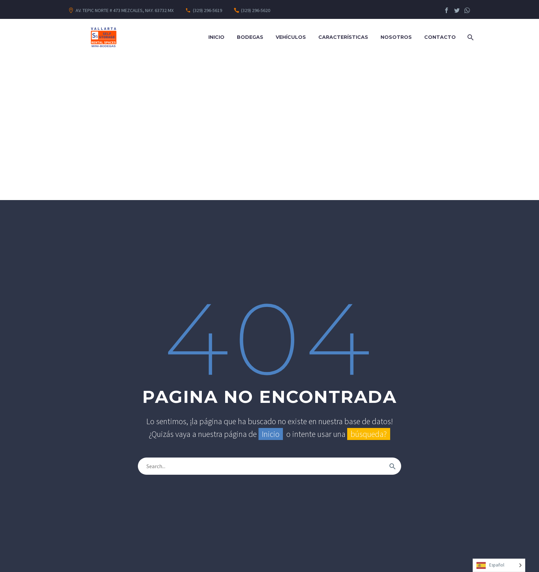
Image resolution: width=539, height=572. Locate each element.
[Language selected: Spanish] (499, 565)
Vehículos (291, 37)
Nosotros (396, 37)
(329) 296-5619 (207, 10)
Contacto (440, 37)
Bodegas (250, 37)
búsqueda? (369, 434)
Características (343, 37)
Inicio (216, 37)
